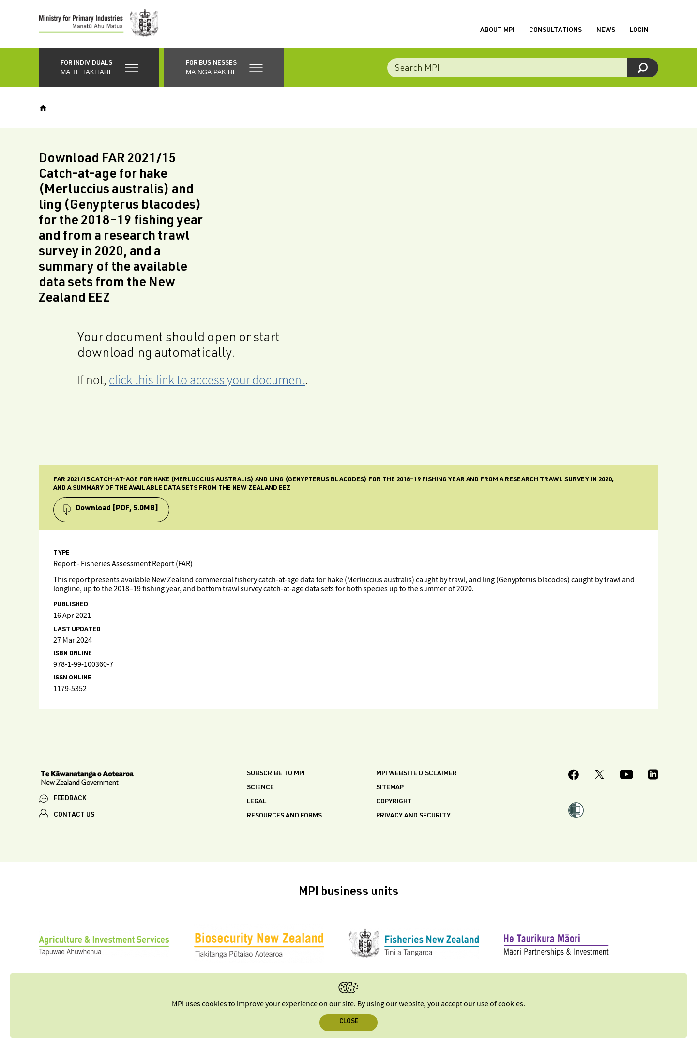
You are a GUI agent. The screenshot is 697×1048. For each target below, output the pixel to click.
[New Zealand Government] (87, 779)
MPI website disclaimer (416, 774)
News (605, 30)
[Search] (642, 67)
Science (260, 788)
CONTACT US (74, 815)
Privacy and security (413, 816)
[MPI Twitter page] (599, 776)
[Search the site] (522, 67)
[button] (99, 67)
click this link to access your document (207, 379)
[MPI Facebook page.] (573, 776)
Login (639, 30)
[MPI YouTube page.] (626, 776)
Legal (256, 802)
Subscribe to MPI (276, 774)
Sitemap (390, 788)
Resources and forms (284, 816)
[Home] (43, 108)
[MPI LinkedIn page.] (653, 776)
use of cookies (500, 1004)
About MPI (497, 30)
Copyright (394, 802)
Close (348, 1022)
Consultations (555, 30)
